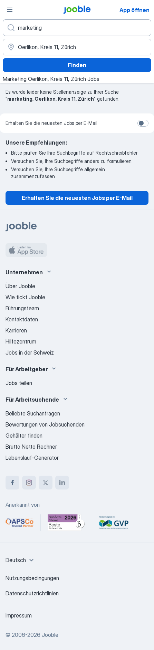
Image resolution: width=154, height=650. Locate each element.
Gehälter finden (24, 435)
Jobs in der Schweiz (30, 352)
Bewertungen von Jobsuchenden (45, 424)
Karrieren (16, 330)
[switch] (142, 123)
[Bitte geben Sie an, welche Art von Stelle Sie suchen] (77, 27)
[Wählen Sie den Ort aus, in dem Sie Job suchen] (77, 47)
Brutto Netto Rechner (31, 446)
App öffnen (134, 10)
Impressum (19, 615)
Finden (77, 65)
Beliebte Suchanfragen (33, 413)
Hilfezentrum (21, 341)
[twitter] (45, 482)
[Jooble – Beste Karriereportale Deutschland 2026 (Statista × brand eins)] (66, 522)
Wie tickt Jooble (25, 297)
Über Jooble (20, 286)
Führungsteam (22, 308)
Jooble (50, 634)
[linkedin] (62, 482)
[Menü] (10, 10)
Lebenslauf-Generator (32, 457)
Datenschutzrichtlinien (32, 593)
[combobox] (21, 560)
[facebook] (12, 482)
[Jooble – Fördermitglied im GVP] (113, 522)
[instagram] (29, 482)
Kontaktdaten (22, 319)
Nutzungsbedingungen (32, 578)
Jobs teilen (19, 382)
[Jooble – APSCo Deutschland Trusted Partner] (19, 522)
